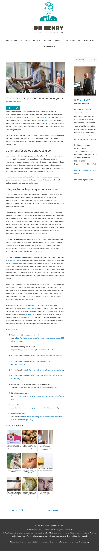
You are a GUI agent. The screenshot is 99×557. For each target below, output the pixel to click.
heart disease (33, 183)
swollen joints (15, 260)
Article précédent (18, 516)
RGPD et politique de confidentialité (41, 536)
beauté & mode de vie (14, 102)
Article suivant (53, 516)
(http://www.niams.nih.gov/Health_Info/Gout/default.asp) (38, 393)
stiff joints (31, 227)
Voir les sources (12, 329)
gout (45, 120)
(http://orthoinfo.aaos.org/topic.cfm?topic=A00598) (36, 350)
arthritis (28, 314)
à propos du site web (63, 536)
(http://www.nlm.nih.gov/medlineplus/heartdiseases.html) (38, 414)
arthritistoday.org (31, 308)
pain (26, 156)
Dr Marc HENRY (82, 100)
